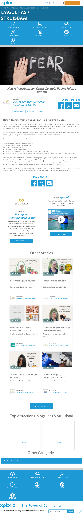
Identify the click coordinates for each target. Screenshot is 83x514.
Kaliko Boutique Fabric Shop (25, 346)
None (24, 442)
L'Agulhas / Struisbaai (15, 15)
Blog (39, 8)
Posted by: (16, 99)
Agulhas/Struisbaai (27, 8)
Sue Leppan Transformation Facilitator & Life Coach (29, 103)
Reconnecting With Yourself (22, 280)
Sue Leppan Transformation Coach (21, 216)
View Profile (21, 241)
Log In (61, 3)
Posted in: (15, 109)
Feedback (54, 3)
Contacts (46, 3)
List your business (72, 3)
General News (18, 111)
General (45, 8)
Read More (61, 234)
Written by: (21, 211)
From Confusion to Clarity (54, 280)
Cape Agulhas (12, 8)
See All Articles (41, 406)
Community (30, 111)
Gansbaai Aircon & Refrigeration (59, 392)
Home (3, 8)
